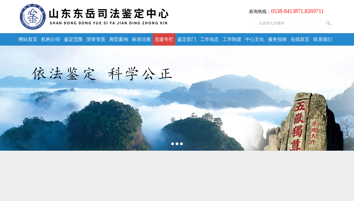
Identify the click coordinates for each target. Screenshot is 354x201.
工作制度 (232, 39)
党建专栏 (164, 39)
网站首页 (28, 39)
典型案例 (118, 39)
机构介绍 (50, 39)
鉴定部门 (186, 39)
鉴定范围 (73, 39)
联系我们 (322, 39)
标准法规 (141, 39)
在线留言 (300, 39)
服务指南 (277, 39)
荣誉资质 (96, 39)
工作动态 (209, 39)
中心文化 (254, 39)
